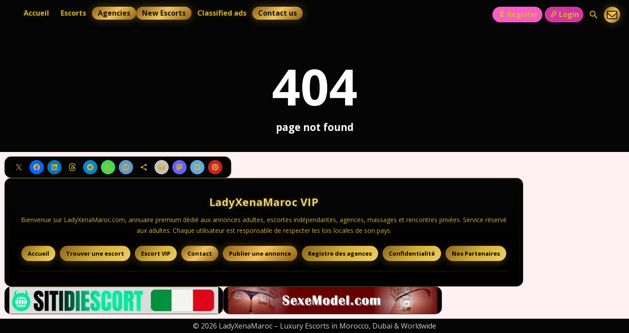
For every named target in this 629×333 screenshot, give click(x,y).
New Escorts (164, 13)
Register (517, 14)
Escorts (73, 13)
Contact (199, 253)
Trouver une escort (95, 253)
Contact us (277, 13)
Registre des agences (340, 253)
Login (564, 14)
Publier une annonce (260, 253)
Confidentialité (412, 253)
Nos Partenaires (476, 253)
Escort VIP (156, 253)
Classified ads (221, 13)
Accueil (36, 13)
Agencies (114, 13)
